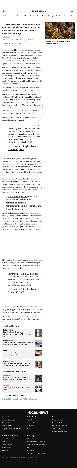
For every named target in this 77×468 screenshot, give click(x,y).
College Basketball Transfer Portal (11, 429)
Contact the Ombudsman (36, 453)
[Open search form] (72, 11)
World (26, 16)
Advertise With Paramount (36, 442)
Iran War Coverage (8, 420)
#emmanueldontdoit (16, 202)
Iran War (11, 16)
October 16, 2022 (16, 292)
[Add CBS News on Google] (12, 44)
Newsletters (6, 439)
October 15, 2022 (16, 149)
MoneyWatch (52, 16)
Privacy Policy (57, 420)
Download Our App (8, 444)
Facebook (30, 423)
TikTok (22, 395)
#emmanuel (25, 199)
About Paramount (33, 439)
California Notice (58, 423)
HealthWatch (41, 16)
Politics (32, 16)
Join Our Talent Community (36, 444)
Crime (73, 16)
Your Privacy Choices (59, 426)
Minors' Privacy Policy (59, 431)
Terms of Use (56, 429)
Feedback (30, 450)
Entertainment (64, 16)
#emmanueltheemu (15, 206)
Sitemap (5, 450)
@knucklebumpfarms (16, 196)
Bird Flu (8, 395)
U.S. (4, 16)
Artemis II (19, 16)
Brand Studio (6, 447)
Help (28, 447)
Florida (15, 395)
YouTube (30, 420)
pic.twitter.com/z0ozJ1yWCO (20, 142)
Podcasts (5, 442)
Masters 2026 (7, 426)
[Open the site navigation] (15, 11)
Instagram (30, 426)
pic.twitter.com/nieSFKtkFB (19, 285)
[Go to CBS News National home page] (38, 11)
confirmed (17, 105)
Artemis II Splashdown (10, 423)
